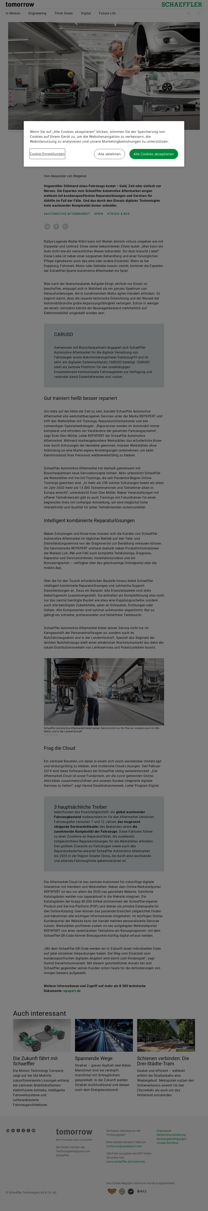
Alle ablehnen (109, 154)
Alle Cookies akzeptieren (154, 154)
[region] (104, 144)
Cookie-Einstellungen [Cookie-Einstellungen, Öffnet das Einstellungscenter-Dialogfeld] (47, 154)
